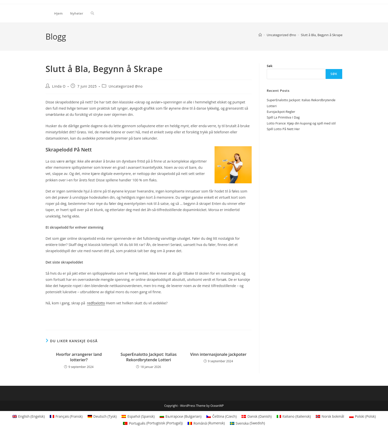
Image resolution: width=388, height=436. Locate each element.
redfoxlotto (96, 303)
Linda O (59, 86)
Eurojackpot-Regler (281, 111)
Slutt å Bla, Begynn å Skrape (321, 35)
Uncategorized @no (126, 86)
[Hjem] (260, 35)
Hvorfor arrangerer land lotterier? (79, 357)
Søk (269, 66)
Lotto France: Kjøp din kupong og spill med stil (301, 123)
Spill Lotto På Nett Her (283, 129)
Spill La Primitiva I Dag (283, 117)
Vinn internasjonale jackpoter (218, 354)
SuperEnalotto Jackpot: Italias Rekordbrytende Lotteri (149, 357)
